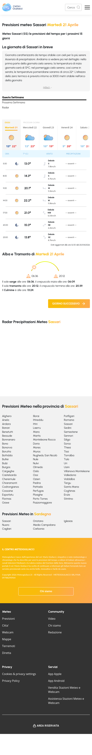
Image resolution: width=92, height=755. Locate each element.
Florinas (6, 498)
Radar (5, 107)
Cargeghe (8, 471)
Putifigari (69, 416)
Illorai (36, 416)
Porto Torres (40, 498)
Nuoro (5, 524)
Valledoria (70, 475)
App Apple (55, 674)
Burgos (6, 467)
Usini (66, 467)
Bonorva (7, 447)
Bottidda (7, 455)
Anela (5, 420)
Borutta (6, 451)
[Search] (73, 7)
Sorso (67, 443)
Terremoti (8, 646)
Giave (5, 502)
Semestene (71, 431)
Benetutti (7, 431)
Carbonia (38, 528)
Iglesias (68, 521)
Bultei (5, 459)
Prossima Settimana (13, 102)
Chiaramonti (9, 483)
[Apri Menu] (87, 7)
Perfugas (38, 490)
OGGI (7, 122)
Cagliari (6, 528)
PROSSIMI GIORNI (31, 122)
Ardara (6, 424)
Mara (36, 431)
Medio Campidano (44, 524)
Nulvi (36, 463)
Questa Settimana (13, 97)
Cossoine (7, 490)
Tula (66, 459)
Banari (6, 427)
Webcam (7, 632)
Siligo (67, 439)
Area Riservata (48, 725)
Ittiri (35, 424)
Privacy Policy (11, 681)
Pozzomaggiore (42, 502)
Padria (37, 483)
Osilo (36, 471)
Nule (35, 459)
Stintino (68, 498)
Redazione (55, 632)
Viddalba (69, 479)
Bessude (7, 435)
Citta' (5, 625)
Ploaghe (38, 494)
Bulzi (5, 463)
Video (51, 619)
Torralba (69, 455)
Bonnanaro (8, 439)
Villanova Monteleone (77, 471)
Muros (37, 451)
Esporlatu (7, 494)
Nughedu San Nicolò (45, 455)
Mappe (6, 639)
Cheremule (8, 479)
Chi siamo (46, 591)
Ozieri (36, 479)
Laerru (37, 427)
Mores (37, 447)
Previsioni (8, 619)
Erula (67, 494)
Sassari (68, 424)
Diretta (6, 653)
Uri (65, 463)
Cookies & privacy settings (19, 674)
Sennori (68, 435)
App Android (56, 681)
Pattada (38, 486)
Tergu (67, 483)
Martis (37, 435)
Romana (69, 420)
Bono (5, 443)
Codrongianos (10, 486)
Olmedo (38, 467)
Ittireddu (38, 420)
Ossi (35, 475)
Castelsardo (9, 475)
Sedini (67, 427)
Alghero (7, 416)
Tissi (66, 451)
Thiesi (67, 447)
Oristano (38, 521)
